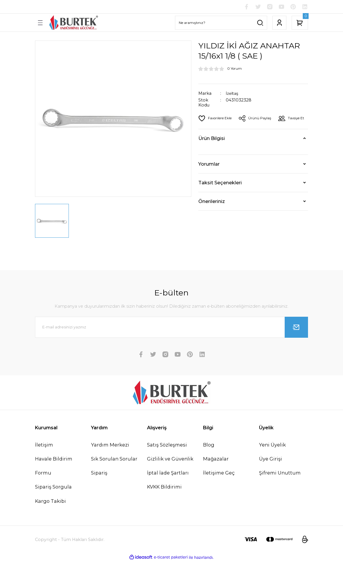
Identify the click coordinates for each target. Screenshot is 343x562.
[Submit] (296, 327)
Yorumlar (209, 178)
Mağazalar (216, 459)
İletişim (44, 445)
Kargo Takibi (50, 502)
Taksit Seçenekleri (220, 197)
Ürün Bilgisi (211, 153)
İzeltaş (232, 94)
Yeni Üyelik (272, 445)
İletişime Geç (219, 473)
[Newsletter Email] (171, 327)
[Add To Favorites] (216, 118)
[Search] (221, 23)
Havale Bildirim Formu (53, 466)
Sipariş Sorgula (53, 487)
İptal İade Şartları (168, 473)
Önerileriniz (211, 216)
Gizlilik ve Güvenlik (170, 459)
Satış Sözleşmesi (167, 445)
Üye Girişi (270, 459)
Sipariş (99, 473)
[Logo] (73, 23)
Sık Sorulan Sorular (114, 459)
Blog (208, 445)
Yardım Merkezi (110, 445)
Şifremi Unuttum (280, 473)
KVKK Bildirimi (164, 487)
